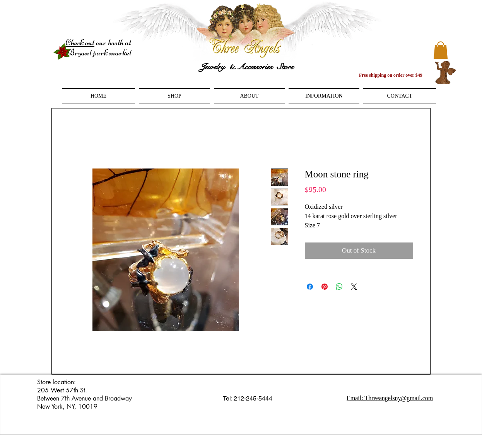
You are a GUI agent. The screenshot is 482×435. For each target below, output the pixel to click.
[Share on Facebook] (309, 286)
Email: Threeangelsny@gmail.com (390, 398)
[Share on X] (354, 286)
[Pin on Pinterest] (324, 286)
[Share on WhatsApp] (339, 286)
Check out (79, 43)
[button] (440, 50)
